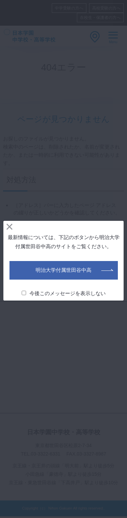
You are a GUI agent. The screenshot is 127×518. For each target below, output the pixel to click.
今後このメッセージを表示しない (64, 293)
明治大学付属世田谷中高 (63, 270)
